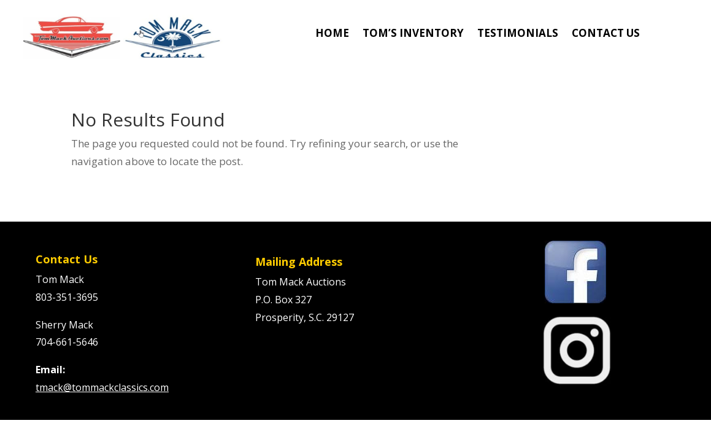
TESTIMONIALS (517, 34)
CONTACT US (606, 34)
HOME (332, 34)
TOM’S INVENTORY (413, 34)
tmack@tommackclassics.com (102, 387)
